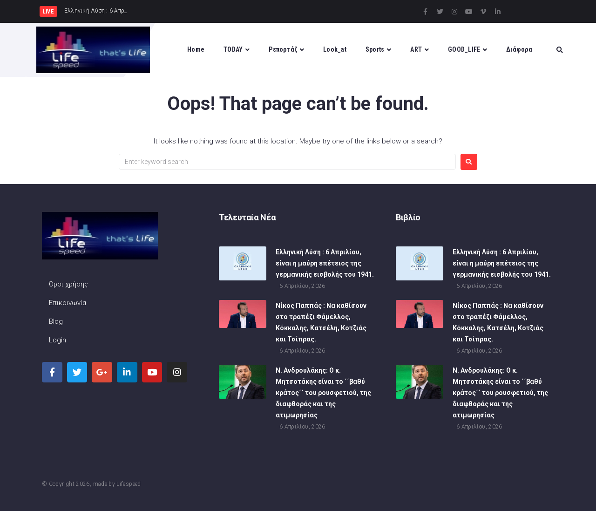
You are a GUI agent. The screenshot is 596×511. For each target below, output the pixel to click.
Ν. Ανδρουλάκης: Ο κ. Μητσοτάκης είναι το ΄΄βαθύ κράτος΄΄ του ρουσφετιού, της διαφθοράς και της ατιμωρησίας (323, 394)
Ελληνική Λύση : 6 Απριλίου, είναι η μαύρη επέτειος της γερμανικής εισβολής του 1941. (325, 264)
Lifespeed (128, 484)
